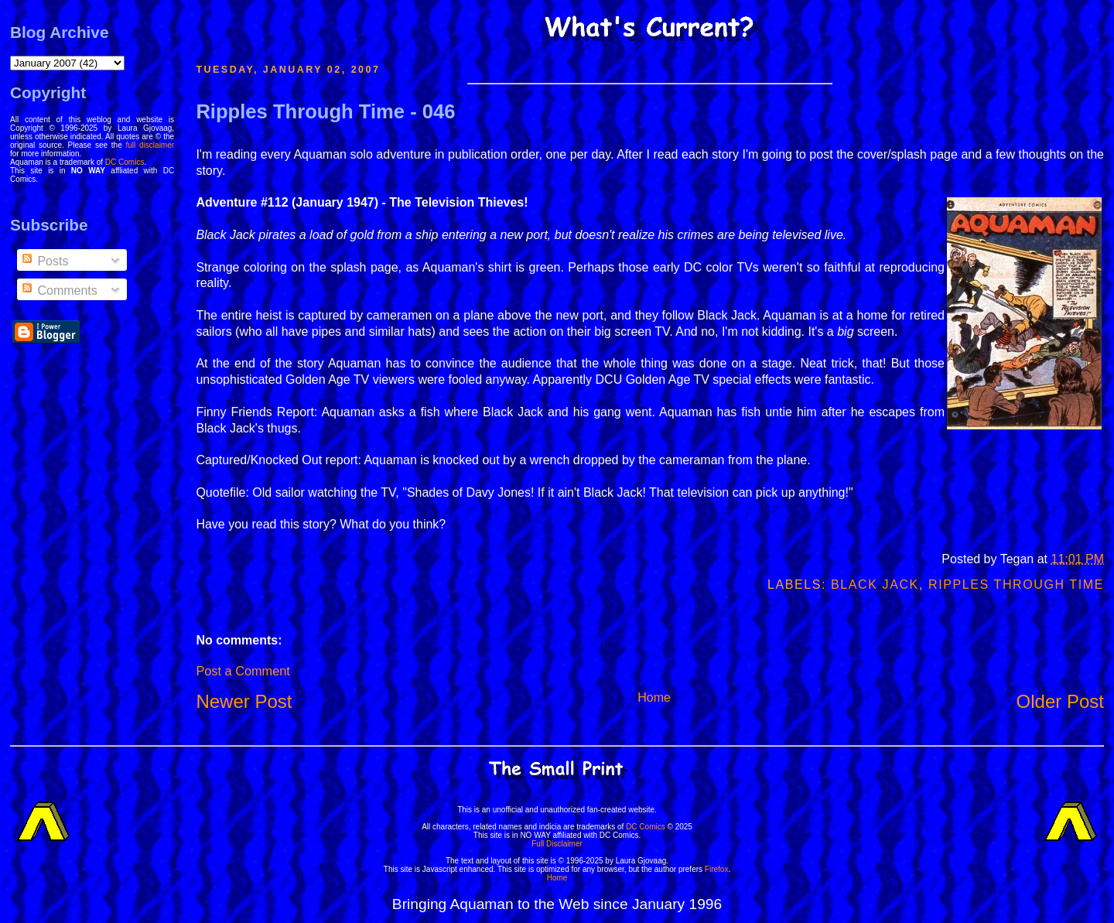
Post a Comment (242, 671)
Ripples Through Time (1016, 584)
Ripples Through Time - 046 (325, 111)
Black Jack (875, 584)
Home (654, 697)
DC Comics (125, 162)
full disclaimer (150, 145)
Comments (58, 290)
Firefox (717, 869)
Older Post (1060, 701)
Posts (44, 261)
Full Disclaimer (557, 843)
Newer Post (244, 701)
